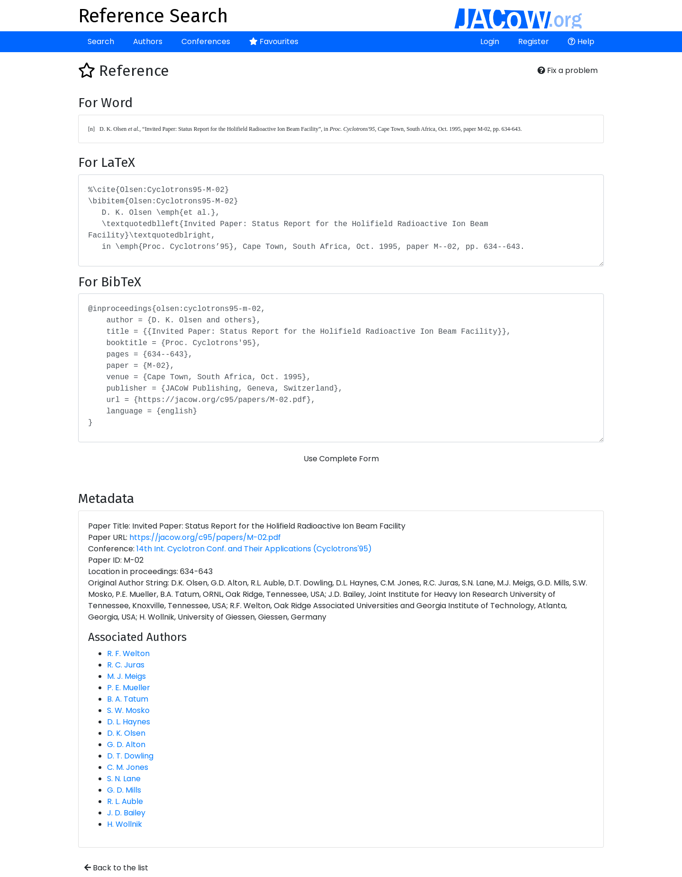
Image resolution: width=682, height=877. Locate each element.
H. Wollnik (124, 824)
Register (533, 41)
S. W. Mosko (128, 710)
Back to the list (116, 867)
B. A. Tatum (127, 699)
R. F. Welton (128, 653)
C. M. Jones (127, 767)
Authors (147, 41)
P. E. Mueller (128, 687)
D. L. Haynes (128, 721)
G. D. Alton (126, 744)
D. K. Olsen (126, 733)
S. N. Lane (124, 778)
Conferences (205, 41)
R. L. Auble (125, 801)
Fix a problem (568, 70)
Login (489, 41)
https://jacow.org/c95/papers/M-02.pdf (205, 537)
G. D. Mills (124, 790)
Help (581, 41)
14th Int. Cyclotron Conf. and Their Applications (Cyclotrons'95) (254, 548)
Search (101, 41)
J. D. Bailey (126, 812)
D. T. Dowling (130, 755)
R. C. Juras (125, 664)
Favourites (273, 41)
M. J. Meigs (126, 676)
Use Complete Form (341, 458)
